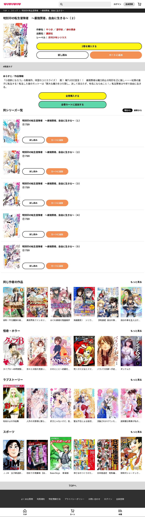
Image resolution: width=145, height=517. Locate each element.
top (5, 10)
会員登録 (129, 4)
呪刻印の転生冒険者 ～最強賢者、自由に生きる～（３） (51, 183)
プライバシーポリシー (74, 499)
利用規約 (41, 499)
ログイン (117, 4)
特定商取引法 (55, 499)
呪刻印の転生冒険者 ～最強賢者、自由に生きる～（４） (51, 215)
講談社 (49, 33)
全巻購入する (72, 95)
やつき (49, 29)
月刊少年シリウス (57, 37)
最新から (138, 110)
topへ (72, 485)
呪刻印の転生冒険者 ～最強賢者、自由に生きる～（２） (51, 152)
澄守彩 (59, 29)
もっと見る (136, 282)
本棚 (120, 514)
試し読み (62, 55)
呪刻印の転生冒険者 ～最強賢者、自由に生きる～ (43, 10)
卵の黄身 (70, 29)
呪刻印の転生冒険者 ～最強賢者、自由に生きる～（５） (51, 246)
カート (72, 514)
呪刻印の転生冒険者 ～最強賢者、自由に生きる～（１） (51, 120)
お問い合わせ (94, 499)
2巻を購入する (89, 46)
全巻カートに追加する (72, 104)
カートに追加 (116, 55)
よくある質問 (27, 499)
